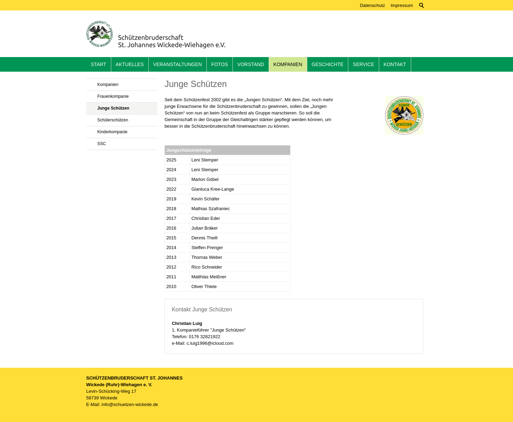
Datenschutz (372, 5)
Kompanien (288, 64)
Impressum (402, 5)
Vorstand (250, 64)
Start (98, 64)
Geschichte (328, 64)
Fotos (219, 64)
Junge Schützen (113, 108)
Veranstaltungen (177, 64)
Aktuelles (130, 64)
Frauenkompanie (113, 96)
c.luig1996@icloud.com (210, 343)
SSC (101, 143)
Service (363, 64)
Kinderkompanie (112, 131)
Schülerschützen (112, 120)
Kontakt (395, 64)
